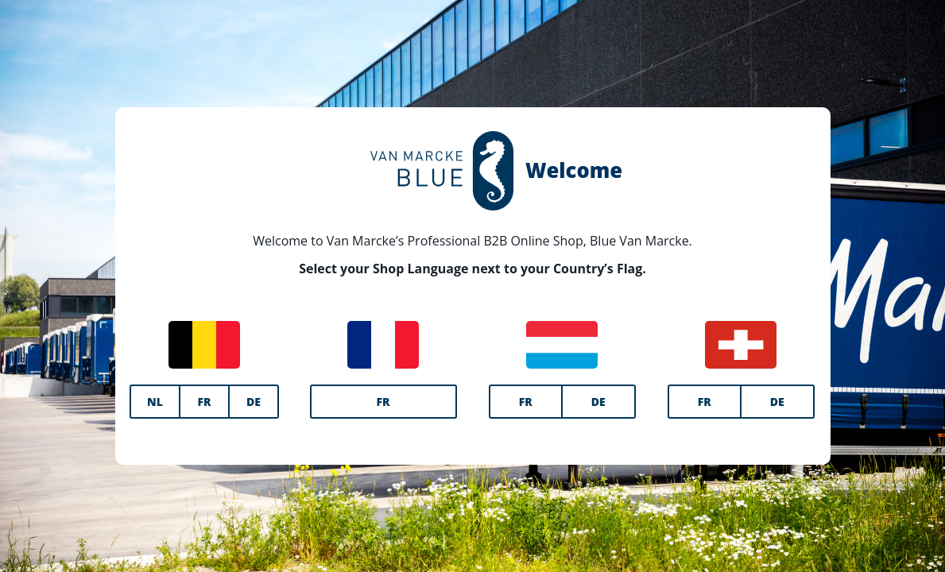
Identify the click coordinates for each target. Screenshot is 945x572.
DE (253, 401)
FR (204, 401)
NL (155, 401)
